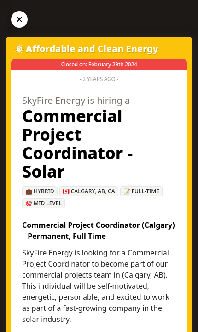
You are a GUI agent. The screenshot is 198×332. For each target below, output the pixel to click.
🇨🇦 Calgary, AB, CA (89, 191)
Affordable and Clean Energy (92, 48)
